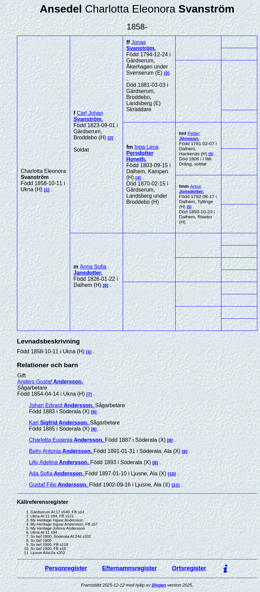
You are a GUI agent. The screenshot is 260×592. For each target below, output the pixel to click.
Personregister (66, 568)
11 (175, 485)
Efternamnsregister (129, 568)
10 (171, 473)
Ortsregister (189, 568)
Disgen (159, 585)
